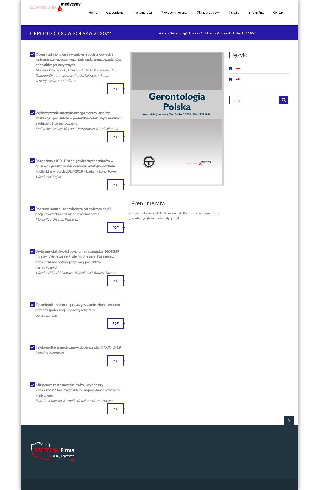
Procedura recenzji (174, 12)
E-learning (256, 12)
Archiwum (207, 33)
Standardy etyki (208, 12)
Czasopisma (115, 12)
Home (93, 12)
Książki (234, 12)
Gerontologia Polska (184, 33)
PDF (116, 89)
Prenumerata (142, 12)
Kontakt (279, 12)
